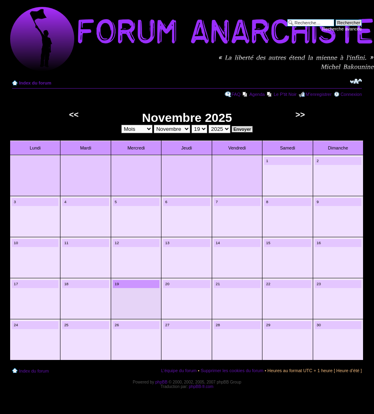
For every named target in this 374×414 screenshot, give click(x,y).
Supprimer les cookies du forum (232, 370)
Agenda (257, 94)
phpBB (161, 382)
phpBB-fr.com (201, 386)
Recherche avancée (342, 28)
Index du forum (35, 82)
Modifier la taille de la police (356, 81)
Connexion (351, 94)
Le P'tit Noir (285, 94)
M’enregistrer (318, 94)
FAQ (236, 94)
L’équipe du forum (178, 370)
